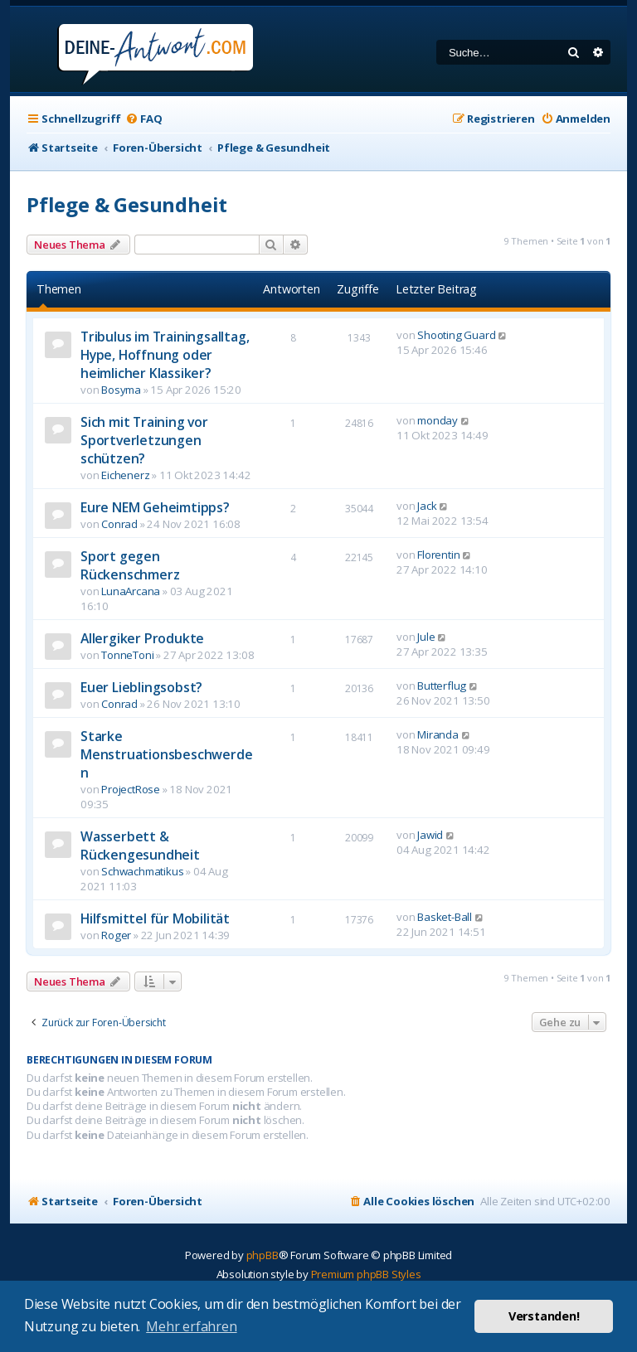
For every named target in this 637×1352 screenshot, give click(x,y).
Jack (426, 505)
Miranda (438, 734)
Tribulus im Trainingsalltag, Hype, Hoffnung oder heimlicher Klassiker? (164, 354)
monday (437, 420)
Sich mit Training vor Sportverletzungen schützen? (144, 440)
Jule (426, 636)
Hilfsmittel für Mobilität (155, 918)
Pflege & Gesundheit (127, 204)
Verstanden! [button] (544, 1316)
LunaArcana (130, 591)
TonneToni (127, 654)
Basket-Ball (444, 916)
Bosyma (121, 389)
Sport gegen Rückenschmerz (129, 565)
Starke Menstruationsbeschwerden (166, 754)
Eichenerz (125, 475)
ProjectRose (130, 789)
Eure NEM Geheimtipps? (155, 507)
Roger (116, 935)
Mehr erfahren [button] (191, 1326)
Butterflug (441, 685)
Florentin (438, 554)
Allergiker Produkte (142, 638)
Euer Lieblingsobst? (141, 687)
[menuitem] (143, 119)
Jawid (430, 834)
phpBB (262, 1255)
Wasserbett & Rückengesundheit (140, 845)
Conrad (119, 523)
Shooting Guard (456, 334)
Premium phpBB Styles (366, 1274)
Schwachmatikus (142, 871)
